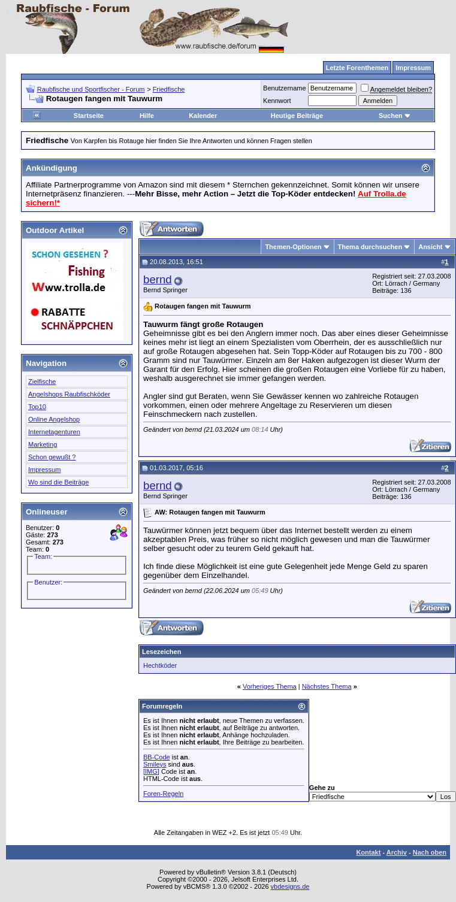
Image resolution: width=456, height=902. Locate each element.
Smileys (155, 764)
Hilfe (147, 115)
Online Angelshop (54, 419)
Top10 (37, 406)
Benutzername (284, 88)
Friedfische (169, 89)
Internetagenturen (54, 431)
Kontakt (368, 852)
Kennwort (277, 100)
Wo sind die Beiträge (58, 482)
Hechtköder (160, 665)
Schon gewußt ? (52, 457)
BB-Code (156, 757)
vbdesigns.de (290, 886)
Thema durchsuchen (370, 246)
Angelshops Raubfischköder (69, 394)
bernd (157, 279)
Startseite (89, 115)
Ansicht (430, 246)
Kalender (203, 115)
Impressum (44, 469)
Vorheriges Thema (270, 686)
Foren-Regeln (163, 793)
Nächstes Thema (327, 686)
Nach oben (429, 852)
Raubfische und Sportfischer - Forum (91, 89)
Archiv (396, 852)
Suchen (395, 115)
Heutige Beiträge (297, 115)
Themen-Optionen (293, 246)
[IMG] (151, 771)
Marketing (42, 444)
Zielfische (42, 381)
